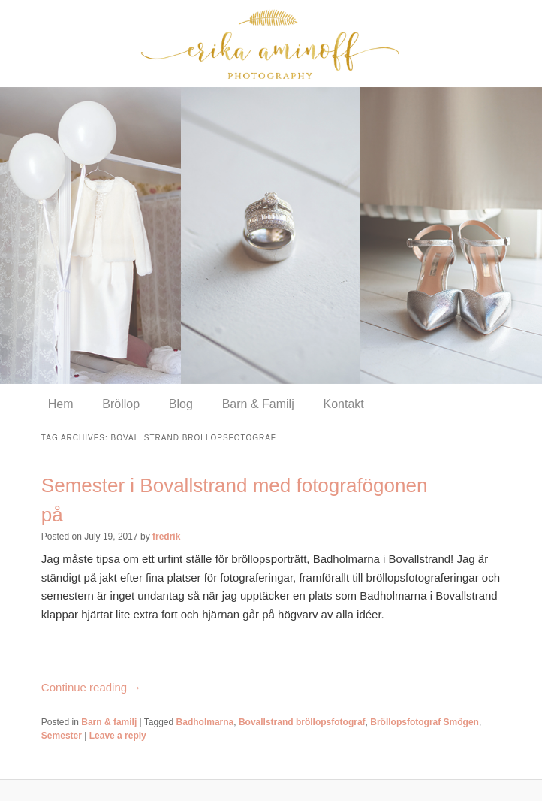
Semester (61, 735)
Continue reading (91, 687)
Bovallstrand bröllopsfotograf (302, 722)
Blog (181, 403)
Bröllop (121, 403)
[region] (271, 235)
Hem (61, 403)
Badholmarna (205, 722)
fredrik (166, 536)
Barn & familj (109, 722)
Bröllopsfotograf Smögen (424, 722)
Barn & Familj (258, 403)
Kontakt (343, 403)
